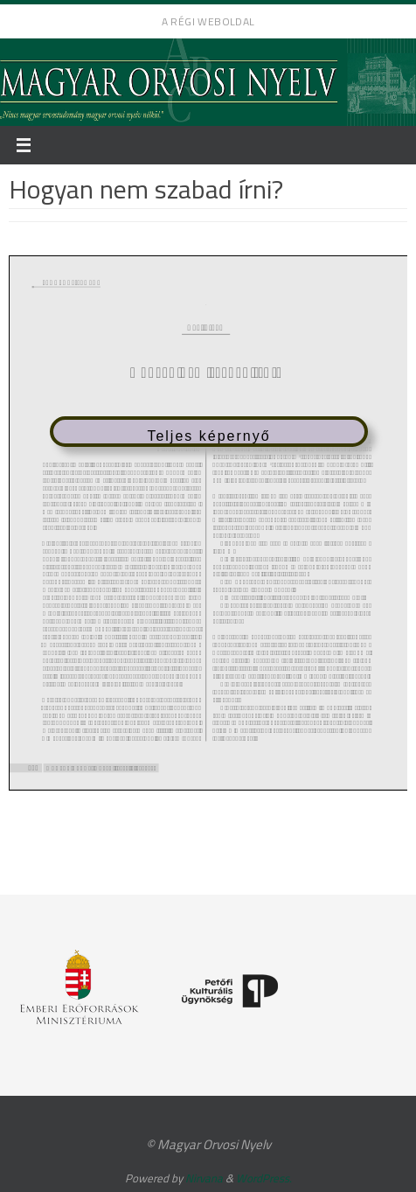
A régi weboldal (208, 21)
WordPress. (264, 1178)
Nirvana (204, 1178)
